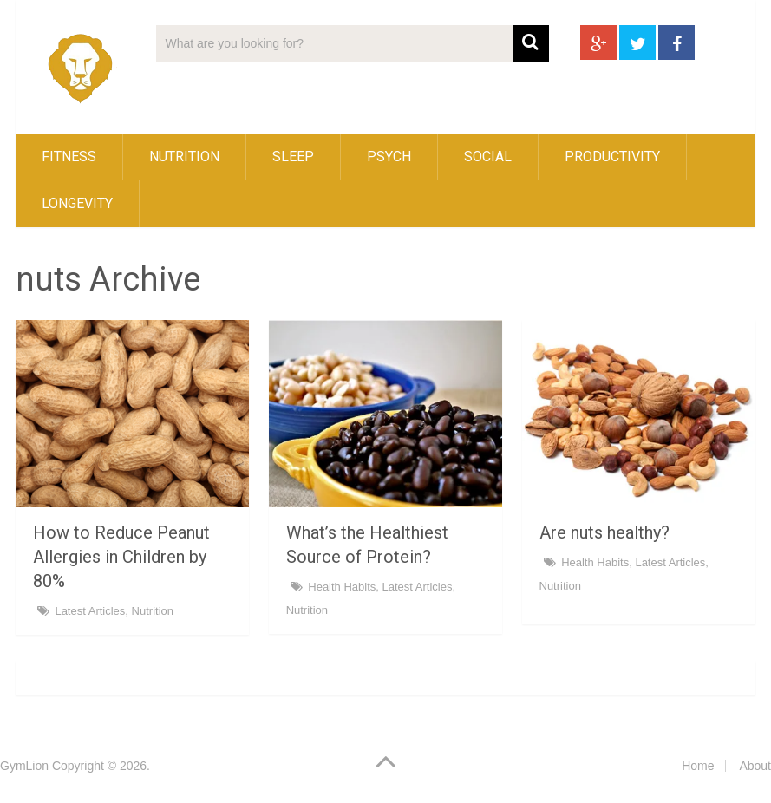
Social (488, 156)
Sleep (293, 156)
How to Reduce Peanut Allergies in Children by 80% (121, 556)
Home (698, 766)
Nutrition (184, 156)
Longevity (77, 203)
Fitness (69, 156)
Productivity (612, 156)
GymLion (24, 766)
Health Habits (342, 586)
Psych (389, 156)
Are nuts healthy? (604, 532)
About (755, 766)
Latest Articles (90, 610)
